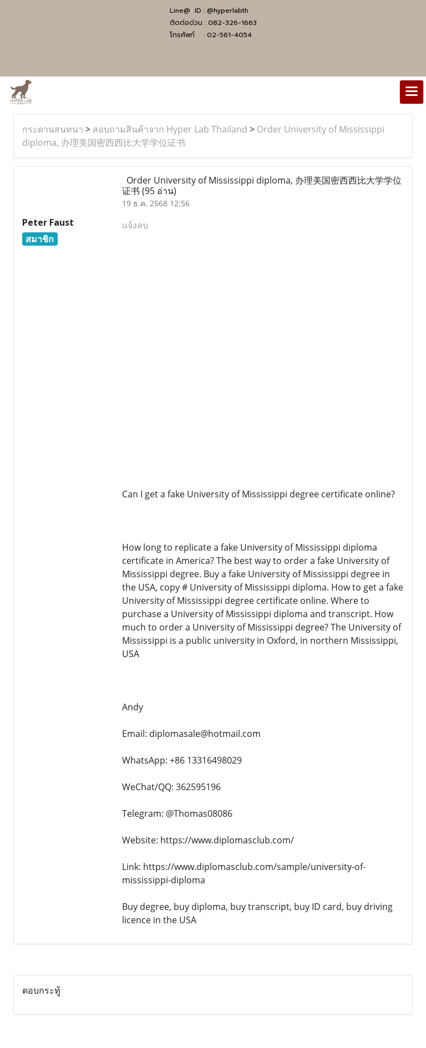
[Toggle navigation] (411, 92)
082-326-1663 (232, 23)
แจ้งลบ (135, 225)
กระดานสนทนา (52, 129)
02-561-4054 (229, 35)
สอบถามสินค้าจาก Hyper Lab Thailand (170, 129)
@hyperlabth (227, 11)
